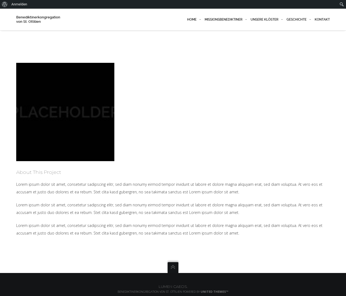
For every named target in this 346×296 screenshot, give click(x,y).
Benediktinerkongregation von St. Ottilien (38, 19)
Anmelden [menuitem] (19, 4)
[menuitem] (4, 4)
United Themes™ (214, 292)
